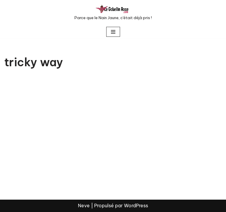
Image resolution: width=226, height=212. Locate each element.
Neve (84, 205)
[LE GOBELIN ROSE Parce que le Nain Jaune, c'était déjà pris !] (113, 12)
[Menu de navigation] (113, 32)
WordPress (136, 205)
